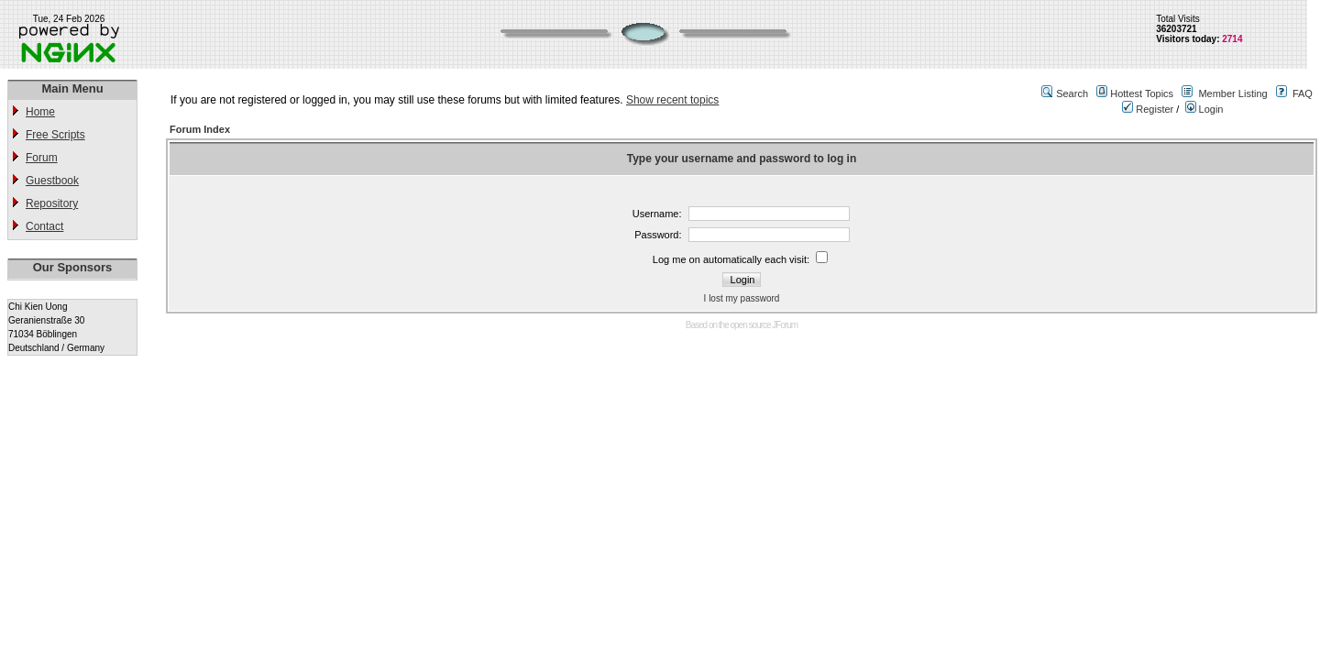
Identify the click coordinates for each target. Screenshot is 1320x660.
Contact (44, 226)
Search (1072, 93)
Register (1147, 109)
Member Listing (1232, 93)
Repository (52, 203)
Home (40, 111)
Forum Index (200, 129)
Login (1204, 109)
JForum (785, 325)
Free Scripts (55, 134)
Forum (42, 157)
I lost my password (742, 298)
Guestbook (52, 180)
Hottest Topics (1141, 93)
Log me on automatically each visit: (731, 259)
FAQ (1302, 93)
